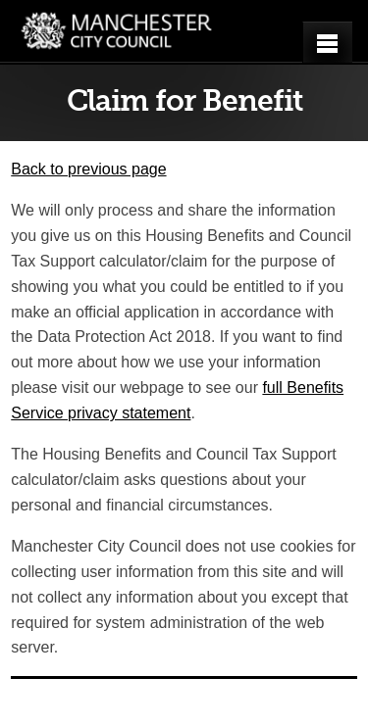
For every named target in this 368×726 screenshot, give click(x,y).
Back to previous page (88, 169)
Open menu (332, 43)
